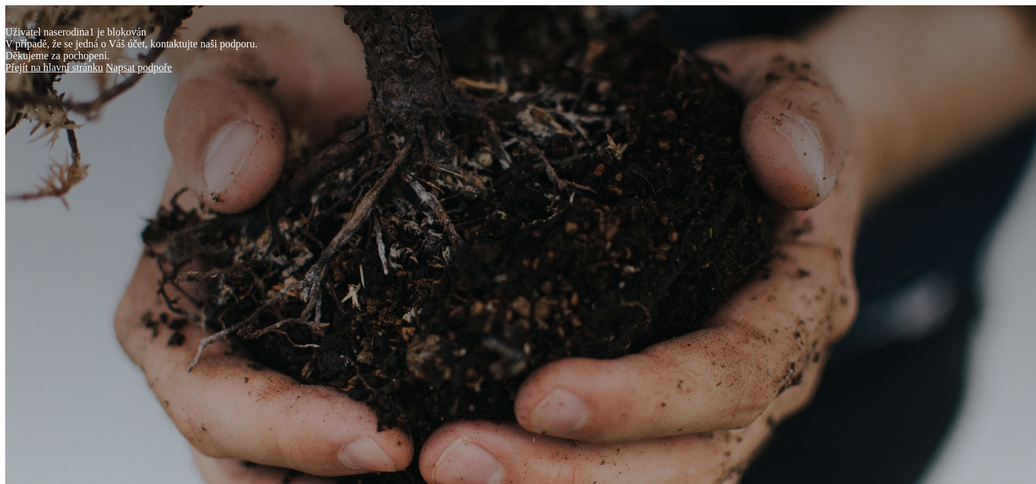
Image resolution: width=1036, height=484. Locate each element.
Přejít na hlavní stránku (54, 67)
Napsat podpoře (139, 67)
